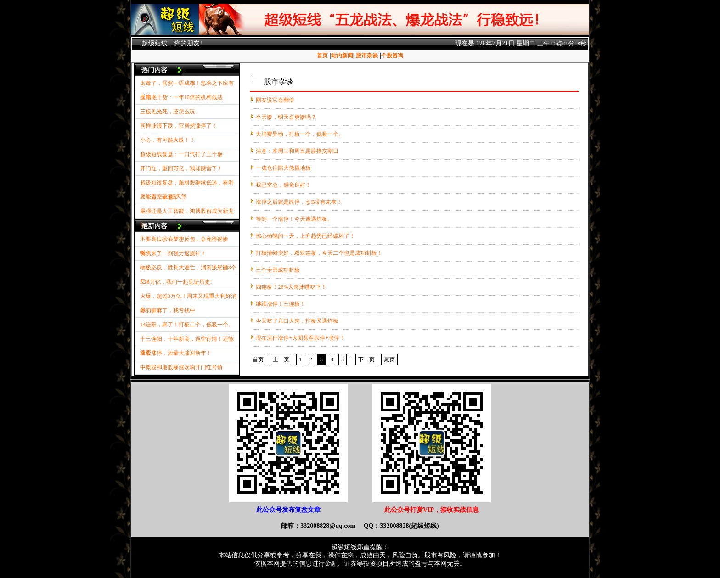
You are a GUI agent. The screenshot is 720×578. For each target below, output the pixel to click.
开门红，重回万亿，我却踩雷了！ (181, 168)
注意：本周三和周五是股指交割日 (297, 151)
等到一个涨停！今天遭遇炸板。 (294, 219)
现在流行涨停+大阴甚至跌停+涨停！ (300, 338)
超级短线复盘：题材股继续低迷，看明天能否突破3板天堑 (187, 185)
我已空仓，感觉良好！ (283, 185)
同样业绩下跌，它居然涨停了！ (178, 126)
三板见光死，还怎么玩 (167, 111)
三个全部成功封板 (278, 270)
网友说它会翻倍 (275, 100)
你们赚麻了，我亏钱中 (167, 310)
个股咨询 (392, 55)
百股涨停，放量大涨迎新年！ (176, 353)
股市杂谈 (367, 55)
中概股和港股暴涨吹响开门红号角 (181, 367)
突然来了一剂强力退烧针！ (173, 253)
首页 (322, 55)
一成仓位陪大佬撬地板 (283, 168)
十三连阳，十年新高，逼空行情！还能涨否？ (187, 341)
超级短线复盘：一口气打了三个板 (181, 154)
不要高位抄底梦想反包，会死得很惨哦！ (184, 241)
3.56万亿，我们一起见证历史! (176, 282)
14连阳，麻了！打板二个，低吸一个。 (187, 324)
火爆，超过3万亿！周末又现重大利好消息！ (188, 298)
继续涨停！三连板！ (280, 304)
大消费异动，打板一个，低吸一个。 (300, 134)
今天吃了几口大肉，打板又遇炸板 (297, 321)
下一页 (366, 359)
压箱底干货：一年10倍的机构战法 (181, 97)
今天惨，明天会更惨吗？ (286, 117)
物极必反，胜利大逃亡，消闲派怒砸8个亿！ (188, 269)
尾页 (389, 359)
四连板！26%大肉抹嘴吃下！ (291, 287)
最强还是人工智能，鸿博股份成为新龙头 (187, 213)
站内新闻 (342, 55)
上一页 (281, 359)
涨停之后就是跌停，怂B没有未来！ (299, 202)
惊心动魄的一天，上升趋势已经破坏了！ (305, 236)
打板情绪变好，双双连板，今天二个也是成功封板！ (319, 253)
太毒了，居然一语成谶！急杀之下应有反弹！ (187, 85)
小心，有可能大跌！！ (167, 140)
